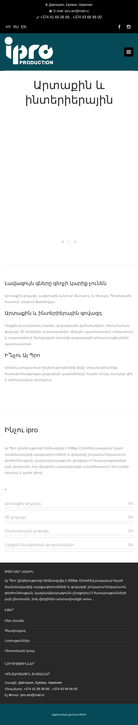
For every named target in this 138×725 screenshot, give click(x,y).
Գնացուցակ (15, 630)
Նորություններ (17, 641)
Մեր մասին (14, 620)
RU (16, 27)
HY (8, 27)
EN (23, 27)
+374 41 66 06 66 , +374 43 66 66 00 (71, 17)
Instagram (128, 27)
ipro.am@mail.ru (33, 695)
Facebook (119, 27)
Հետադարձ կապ (20, 651)
